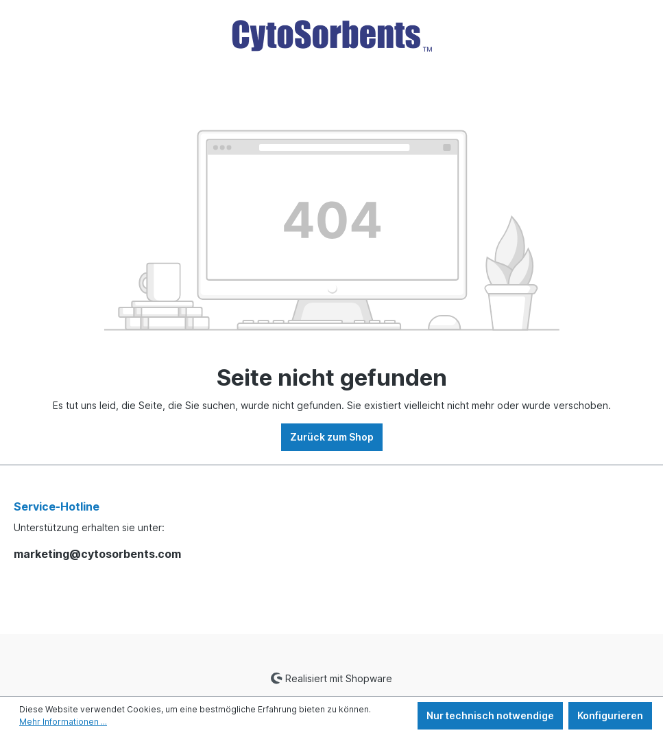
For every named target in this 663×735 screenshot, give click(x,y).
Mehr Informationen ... (63, 721)
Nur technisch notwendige (490, 715)
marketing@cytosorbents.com (97, 554)
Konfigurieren (610, 715)
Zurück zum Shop (332, 437)
